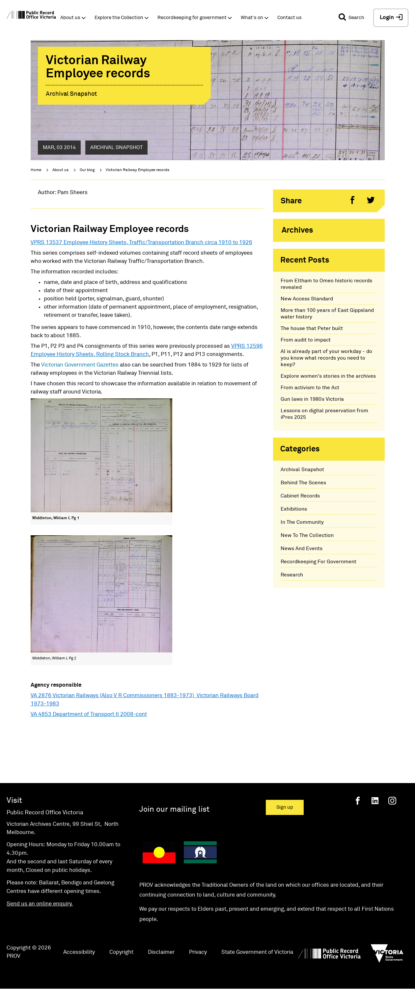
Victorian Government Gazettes (80, 365)
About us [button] (70, 17)
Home (36, 170)
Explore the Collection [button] (119, 17)
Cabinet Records (300, 495)
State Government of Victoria (257, 952)
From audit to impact (306, 340)
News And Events (301, 548)
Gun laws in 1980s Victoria (312, 399)
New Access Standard (307, 298)
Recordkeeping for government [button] (192, 17)
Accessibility (79, 952)
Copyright (121, 952)
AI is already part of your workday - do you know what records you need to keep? (326, 358)
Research (292, 574)
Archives (297, 230)
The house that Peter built (312, 328)
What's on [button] (252, 17)
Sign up (284, 807)
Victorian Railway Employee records (137, 170)
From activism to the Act (310, 387)
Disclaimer (161, 952)
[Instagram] (392, 801)
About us (60, 170)
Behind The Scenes (303, 482)
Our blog (87, 170)
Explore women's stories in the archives (328, 376)
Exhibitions (294, 509)
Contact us (289, 17)
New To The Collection (307, 535)
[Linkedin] (375, 801)
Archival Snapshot (302, 469)
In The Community (302, 522)
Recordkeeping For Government (318, 561)
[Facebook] (358, 801)
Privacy (198, 952)
